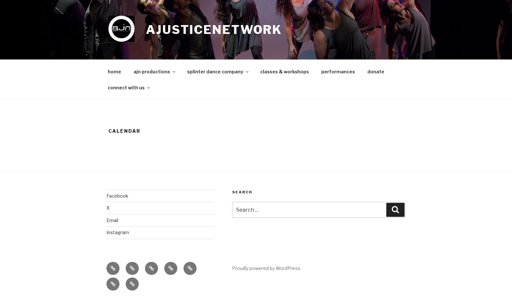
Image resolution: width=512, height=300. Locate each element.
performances (338, 71)
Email (112, 220)
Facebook (117, 196)
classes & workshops (284, 71)
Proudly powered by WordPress (266, 268)
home (114, 71)
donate (375, 71)
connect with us (129, 87)
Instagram (117, 232)
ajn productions (155, 71)
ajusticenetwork (214, 29)
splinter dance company (218, 71)
